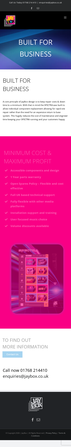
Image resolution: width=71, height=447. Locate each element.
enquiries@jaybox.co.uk (50, 2)
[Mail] (38, 419)
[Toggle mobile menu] (65, 17)
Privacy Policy (51, 433)
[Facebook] (32, 419)
